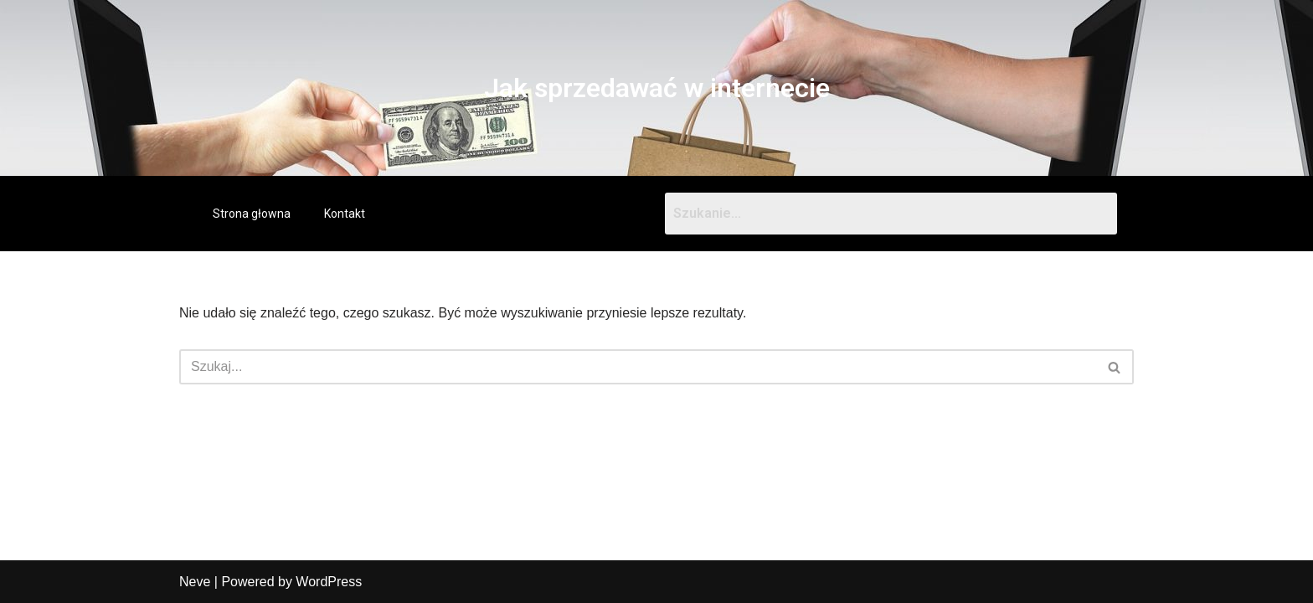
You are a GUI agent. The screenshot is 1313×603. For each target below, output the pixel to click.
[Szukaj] (637, 366)
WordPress (329, 582)
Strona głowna (252, 213)
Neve (194, 582)
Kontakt (344, 213)
